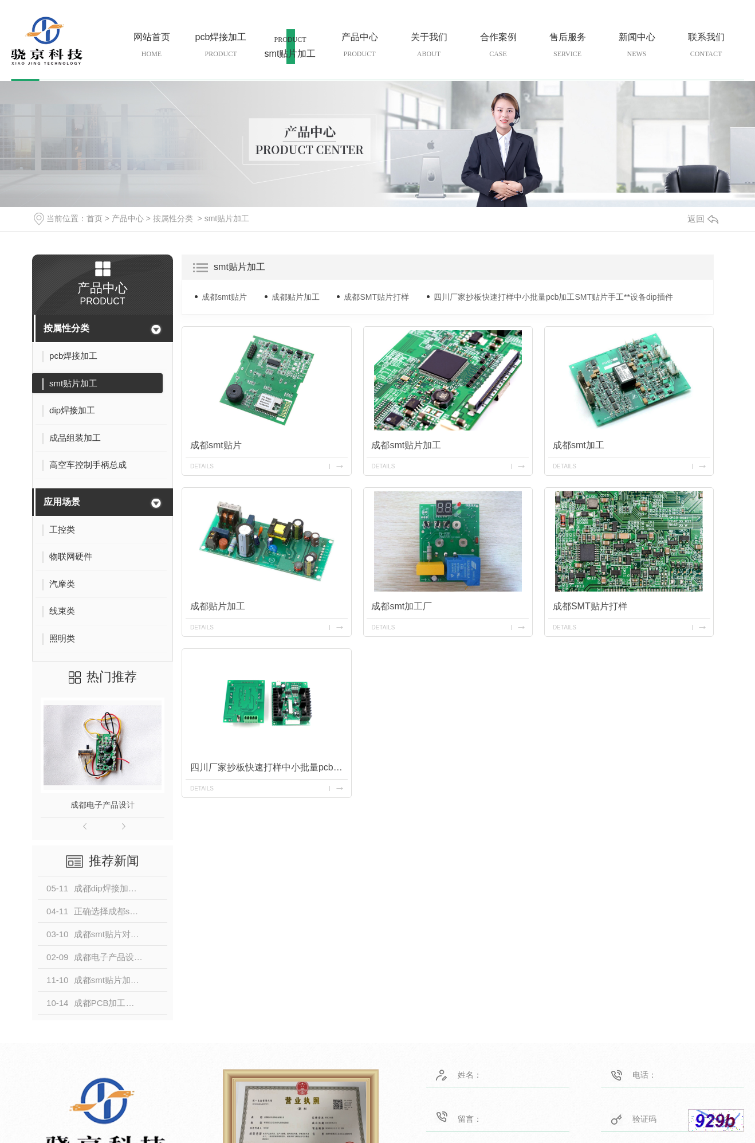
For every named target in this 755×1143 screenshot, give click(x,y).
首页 (94, 218)
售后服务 (567, 45)
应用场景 (62, 502)
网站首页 (151, 45)
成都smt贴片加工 (407, 445)
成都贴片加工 (296, 297)
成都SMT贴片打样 (376, 297)
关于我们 (428, 45)
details (202, 466)
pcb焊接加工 (220, 45)
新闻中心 (636, 45)
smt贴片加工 (290, 52)
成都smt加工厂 (402, 606)
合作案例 (498, 45)
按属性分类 (173, 218)
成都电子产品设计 (102, 804)
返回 (702, 219)
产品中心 (359, 45)
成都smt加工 (578, 445)
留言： (482, 1116)
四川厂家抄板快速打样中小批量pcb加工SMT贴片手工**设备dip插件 (553, 297)
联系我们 (706, 45)
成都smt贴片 (224, 297)
